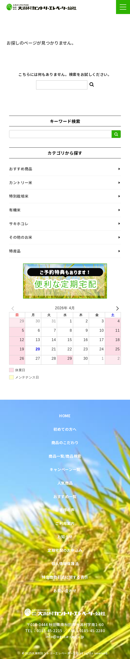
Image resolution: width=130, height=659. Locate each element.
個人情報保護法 (65, 563)
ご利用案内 (65, 523)
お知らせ (65, 536)
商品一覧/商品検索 (65, 456)
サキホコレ (18, 223)
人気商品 (65, 483)
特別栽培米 (18, 196)
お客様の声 (65, 510)
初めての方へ (65, 429)
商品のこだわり (65, 442)
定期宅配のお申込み (65, 550)
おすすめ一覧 (65, 496)
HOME (65, 415)
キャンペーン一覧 (65, 469)
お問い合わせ (65, 590)
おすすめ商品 (20, 168)
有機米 (15, 210)
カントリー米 (20, 182)
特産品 (15, 251)
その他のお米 (20, 237)
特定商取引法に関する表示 (65, 577)
